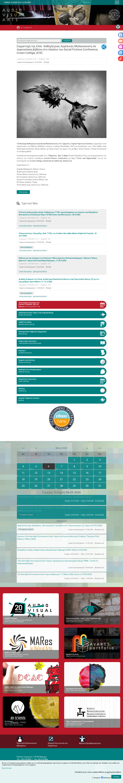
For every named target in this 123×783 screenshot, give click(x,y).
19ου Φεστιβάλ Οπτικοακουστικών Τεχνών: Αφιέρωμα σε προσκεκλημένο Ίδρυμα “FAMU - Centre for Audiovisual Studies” (57, 562)
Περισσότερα (6, 768)
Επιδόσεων (107, 778)
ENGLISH (86, 2)
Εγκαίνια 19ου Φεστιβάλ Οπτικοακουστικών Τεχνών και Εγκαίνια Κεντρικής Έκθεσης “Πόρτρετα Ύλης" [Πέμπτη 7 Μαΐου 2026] (58, 537)
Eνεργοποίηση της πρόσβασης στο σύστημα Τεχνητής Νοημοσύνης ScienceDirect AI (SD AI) (54, 497)
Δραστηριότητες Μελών (40, 226)
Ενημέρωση (27, 27)
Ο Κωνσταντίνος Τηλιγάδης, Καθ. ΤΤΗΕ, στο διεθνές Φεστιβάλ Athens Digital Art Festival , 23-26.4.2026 (58, 234)
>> (99, 448)
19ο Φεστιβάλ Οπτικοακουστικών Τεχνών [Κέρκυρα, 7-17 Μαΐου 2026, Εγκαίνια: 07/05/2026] (54, 574)
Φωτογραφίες (26, 247)
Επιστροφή (23, 192)
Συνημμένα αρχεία (26, 515)
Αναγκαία (97, 778)
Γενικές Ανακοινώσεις (25, 226)
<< (23, 448)
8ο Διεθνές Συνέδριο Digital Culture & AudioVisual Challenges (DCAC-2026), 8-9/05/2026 (52, 550)
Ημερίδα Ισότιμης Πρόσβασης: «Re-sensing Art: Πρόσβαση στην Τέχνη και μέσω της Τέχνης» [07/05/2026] (59, 526)
